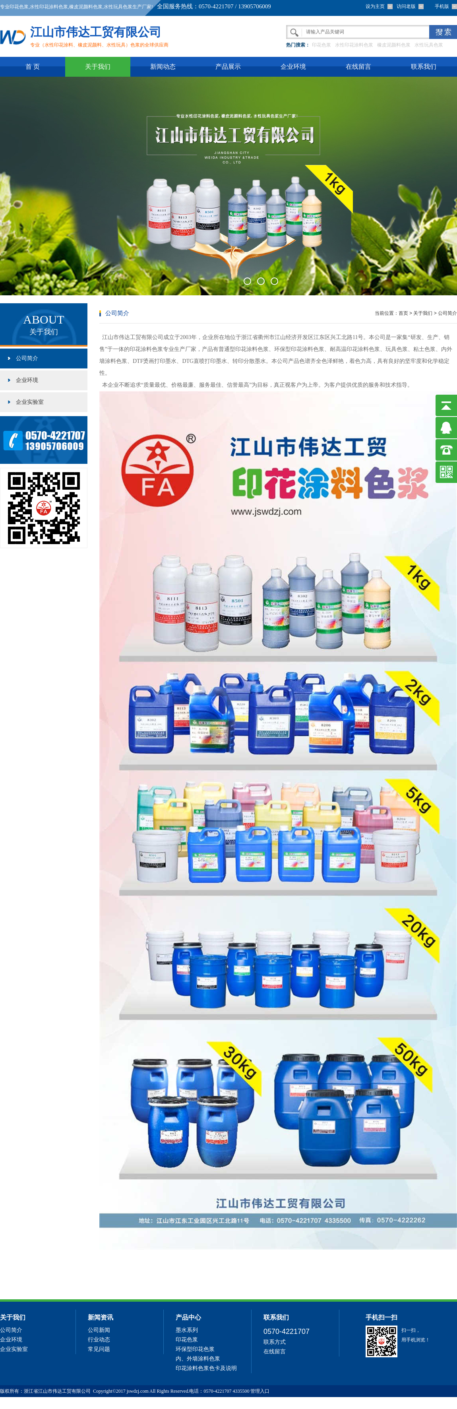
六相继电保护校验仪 (119, 1403)
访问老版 (406, 6)
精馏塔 (39, 1403)
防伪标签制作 (62, 1403)
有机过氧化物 (15, 1403)
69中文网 (87, 1403)
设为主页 (375, 6)
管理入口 (259, 1391)
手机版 (442, 6)
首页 (403, 313)
